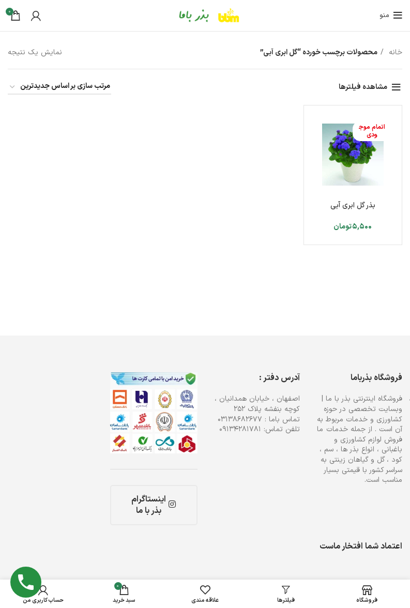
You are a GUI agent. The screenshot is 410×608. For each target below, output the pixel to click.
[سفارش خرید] (59, 87)
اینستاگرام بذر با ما (153, 505)
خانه (394, 52)
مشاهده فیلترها (363, 87)
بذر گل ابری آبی (352, 205)
